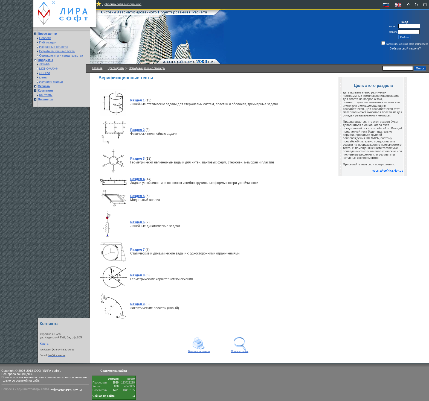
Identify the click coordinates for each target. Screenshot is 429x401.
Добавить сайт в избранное (121, 4)
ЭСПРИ (44, 73)
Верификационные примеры (147, 68)
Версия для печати (199, 350)
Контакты (45, 94)
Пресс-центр (116, 68)
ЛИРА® (44, 64)
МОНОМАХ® (48, 68)
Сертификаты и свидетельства (61, 55)
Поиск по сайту (239, 350)
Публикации (47, 42)
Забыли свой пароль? (405, 48)
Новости (45, 38)
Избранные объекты (53, 46)
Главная (97, 68)
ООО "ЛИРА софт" (47, 370)
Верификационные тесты (57, 51)
